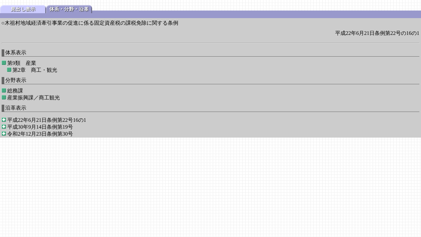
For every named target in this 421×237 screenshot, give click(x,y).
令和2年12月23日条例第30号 (40, 134)
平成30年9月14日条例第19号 (40, 127)
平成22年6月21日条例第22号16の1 (46, 120)
